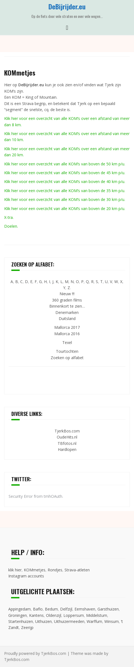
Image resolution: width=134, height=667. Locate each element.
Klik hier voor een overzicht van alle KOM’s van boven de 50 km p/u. (64, 163)
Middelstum (96, 615)
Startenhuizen (20, 621)
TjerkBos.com (67, 431)
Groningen (17, 615)
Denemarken (67, 312)
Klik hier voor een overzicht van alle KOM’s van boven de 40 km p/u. (64, 181)
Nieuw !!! (67, 293)
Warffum (94, 621)
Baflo (38, 609)
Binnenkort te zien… (67, 306)
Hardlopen (67, 449)
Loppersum (73, 615)
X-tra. (9, 217)
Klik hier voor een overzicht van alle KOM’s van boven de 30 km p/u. (64, 199)
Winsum (111, 621)
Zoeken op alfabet (67, 357)
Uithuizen (43, 621)
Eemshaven (84, 609)
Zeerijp (27, 627)
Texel (67, 342)
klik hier (15, 569)
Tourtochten (67, 351)
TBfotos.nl (67, 443)
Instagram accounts (26, 576)
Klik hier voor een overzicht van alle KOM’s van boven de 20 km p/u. (64, 208)
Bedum (51, 609)
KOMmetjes (34, 569)
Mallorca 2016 (67, 333)
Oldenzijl (53, 615)
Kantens (36, 615)
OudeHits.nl (67, 437)
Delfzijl (66, 609)
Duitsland (67, 318)
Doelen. (11, 226)
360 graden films (67, 300)
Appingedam (19, 609)
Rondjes (55, 569)
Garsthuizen (108, 609)
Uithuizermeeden (69, 621)
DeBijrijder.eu (67, 6)
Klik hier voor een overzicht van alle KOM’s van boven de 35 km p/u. (64, 190)
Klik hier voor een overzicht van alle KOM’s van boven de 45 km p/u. (64, 172)
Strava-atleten (77, 569)
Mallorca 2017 (67, 327)
